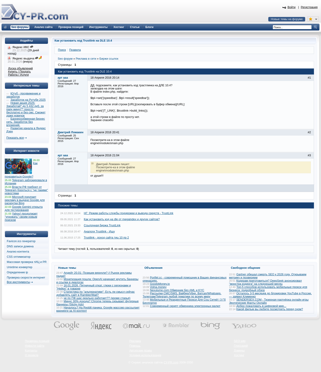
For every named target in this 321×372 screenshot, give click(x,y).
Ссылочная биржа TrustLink (102, 225)
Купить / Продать (19, 71)
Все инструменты (18, 282)
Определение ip (17, 272)
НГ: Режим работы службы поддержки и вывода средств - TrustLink (129, 213)
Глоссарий (241, 345)
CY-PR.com (171, 362)
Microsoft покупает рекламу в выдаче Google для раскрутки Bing (25, 200)
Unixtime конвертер (19, 267)
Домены (239, 350)
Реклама (135, 341)
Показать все (15, 137)
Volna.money (158, 287)
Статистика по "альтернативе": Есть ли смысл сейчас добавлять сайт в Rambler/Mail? (95, 293)
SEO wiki (239, 341)
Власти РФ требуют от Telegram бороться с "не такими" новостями (26, 190)
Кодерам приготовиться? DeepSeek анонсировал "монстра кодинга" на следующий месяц (265, 282)
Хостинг (239, 355)
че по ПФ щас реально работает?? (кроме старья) (97, 298)
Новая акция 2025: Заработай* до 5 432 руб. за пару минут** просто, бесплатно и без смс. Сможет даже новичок (25, 109)
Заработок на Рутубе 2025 (27, 99)
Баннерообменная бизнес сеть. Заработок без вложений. (25, 122)
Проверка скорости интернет (26, 277)
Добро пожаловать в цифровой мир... (261, 306)
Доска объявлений (20, 68)
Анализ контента (18, 251)
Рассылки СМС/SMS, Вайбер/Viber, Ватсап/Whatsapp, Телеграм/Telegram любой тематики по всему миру (182, 295)
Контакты (31, 350)
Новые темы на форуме (287, 19)
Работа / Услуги (18, 74)
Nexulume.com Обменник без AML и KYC (177, 290)
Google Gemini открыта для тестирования (24, 208)
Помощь (134, 345)
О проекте (31, 355)
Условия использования (145, 355)
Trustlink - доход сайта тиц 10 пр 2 (106, 237)
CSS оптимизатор (19, 256)
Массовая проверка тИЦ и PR (27, 262)
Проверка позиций (37, 341)
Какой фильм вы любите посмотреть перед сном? (269, 309)
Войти (292, 7)
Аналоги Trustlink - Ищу (99, 231)
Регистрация (309, 7)
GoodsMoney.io (160, 283)
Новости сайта (34, 345)
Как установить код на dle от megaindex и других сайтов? (122, 219)
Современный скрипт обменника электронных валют (185, 306)
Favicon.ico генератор (21, 241)
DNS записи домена (20, 246)
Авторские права (140, 350)
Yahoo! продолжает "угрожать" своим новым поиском (21, 217)
